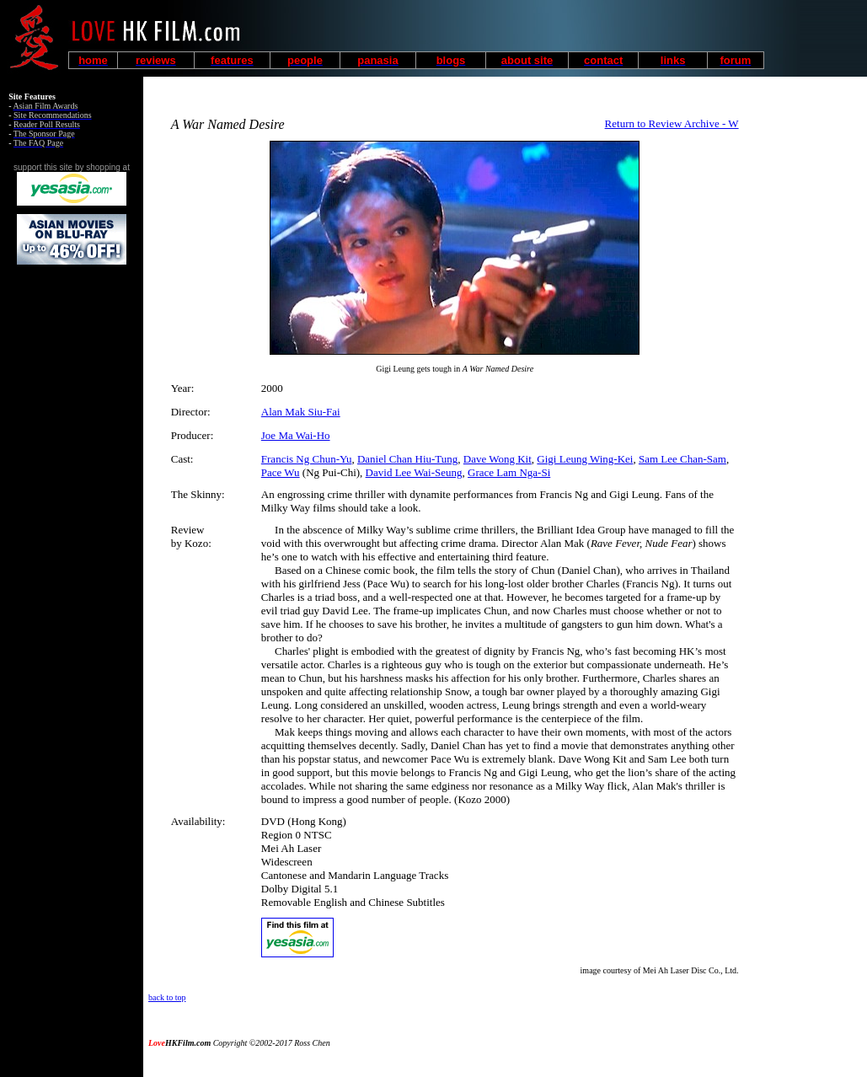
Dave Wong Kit (497, 459)
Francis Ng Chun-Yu (306, 459)
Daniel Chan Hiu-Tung (407, 459)
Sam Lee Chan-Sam (682, 459)
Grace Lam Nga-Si (509, 472)
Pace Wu (280, 472)
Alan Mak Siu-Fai (300, 411)
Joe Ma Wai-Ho (295, 435)
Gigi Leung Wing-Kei (585, 459)
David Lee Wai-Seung (414, 472)
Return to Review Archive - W (672, 123)
